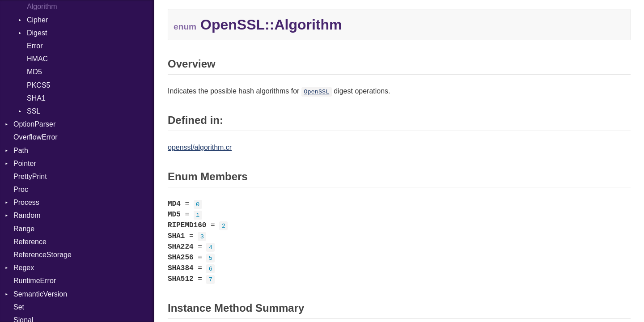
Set (18, 307)
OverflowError (35, 137)
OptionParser (34, 124)
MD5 (34, 72)
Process (26, 202)
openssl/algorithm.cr (200, 147)
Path (20, 150)
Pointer (24, 163)
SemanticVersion (40, 294)
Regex (23, 267)
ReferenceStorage (42, 254)
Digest (37, 33)
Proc (20, 189)
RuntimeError (34, 280)
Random (26, 215)
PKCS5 (38, 85)
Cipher (37, 20)
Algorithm (42, 6)
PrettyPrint (30, 176)
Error (35, 46)
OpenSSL (316, 92)
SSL (33, 111)
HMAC (37, 59)
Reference (30, 242)
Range (23, 229)
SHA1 (36, 98)
